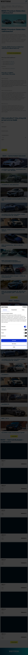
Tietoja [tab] (23, 309)
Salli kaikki (14, 340)
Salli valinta (14, 343)
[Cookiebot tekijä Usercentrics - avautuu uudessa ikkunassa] (22, 307)
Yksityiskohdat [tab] (14, 309)
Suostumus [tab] (5, 309)
